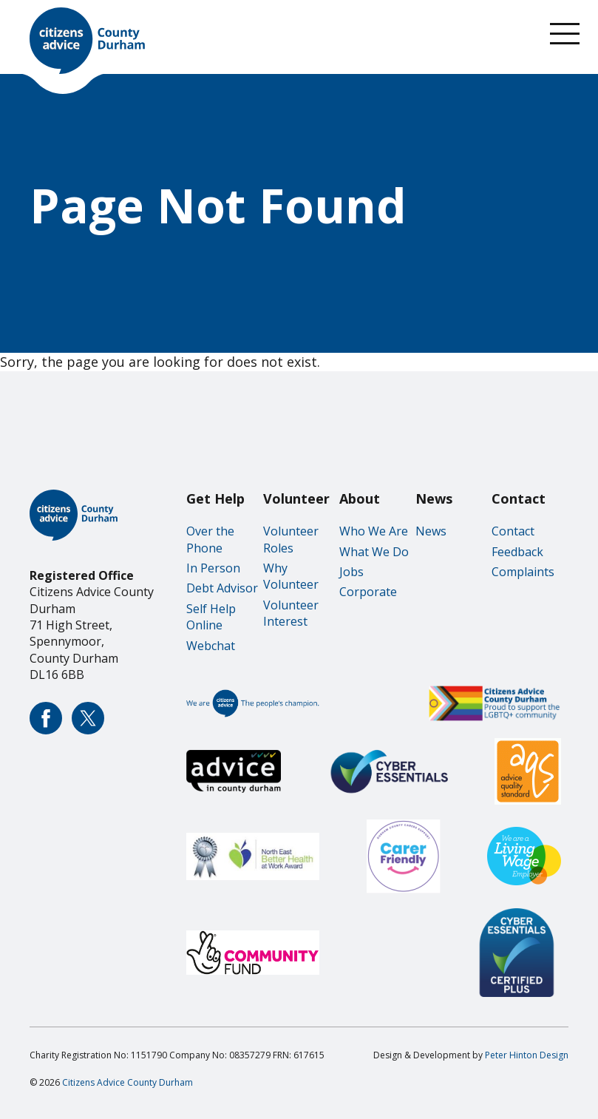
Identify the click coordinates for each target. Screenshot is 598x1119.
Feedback (517, 552)
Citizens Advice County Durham (127, 1082)
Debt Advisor (222, 588)
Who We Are (373, 531)
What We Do (374, 552)
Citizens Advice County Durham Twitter (88, 718)
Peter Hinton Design (526, 1055)
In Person (213, 568)
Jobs (351, 572)
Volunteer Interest (291, 613)
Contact (513, 531)
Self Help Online (211, 617)
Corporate (368, 592)
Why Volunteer (291, 576)
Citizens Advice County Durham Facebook (46, 718)
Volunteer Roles (291, 539)
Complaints (523, 572)
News (430, 531)
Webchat (210, 646)
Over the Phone (210, 539)
